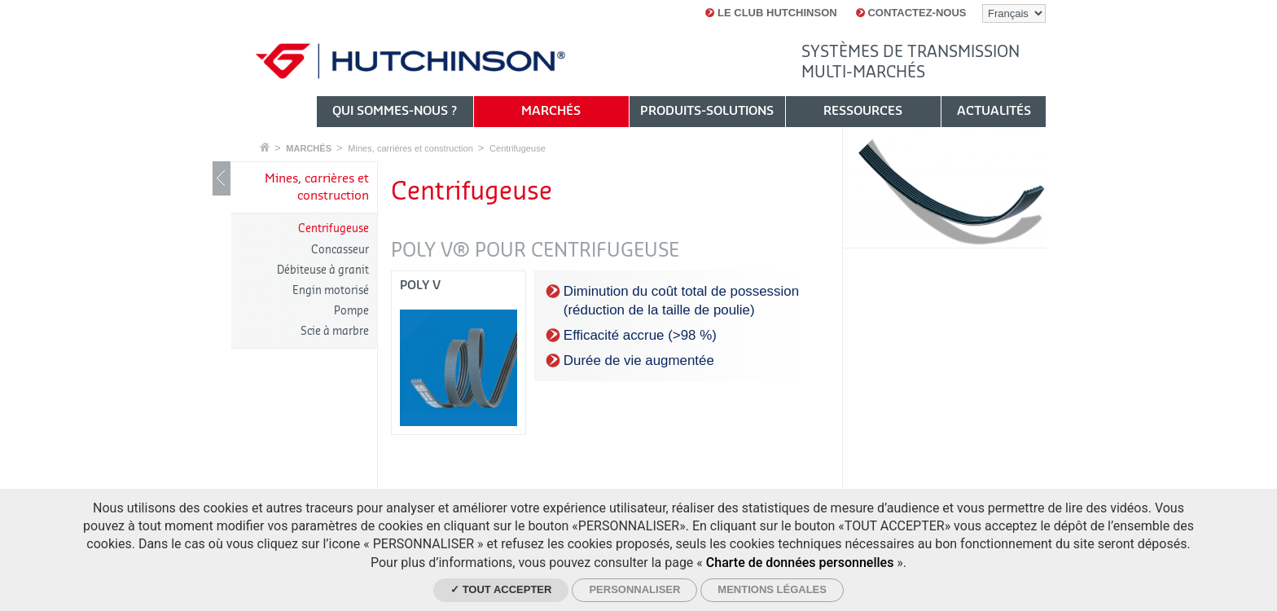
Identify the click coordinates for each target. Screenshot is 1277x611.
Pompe (351, 311)
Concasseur (340, 249)
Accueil (265, 147)
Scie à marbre (335, 331)
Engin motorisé (330, 290)
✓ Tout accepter (500, 589)
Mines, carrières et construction (410, 148)
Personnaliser (634, 589)
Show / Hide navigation (221, 178)
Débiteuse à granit (323, 270)
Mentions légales (772, 589)
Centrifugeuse (517, 148)
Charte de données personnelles (800, 562)
